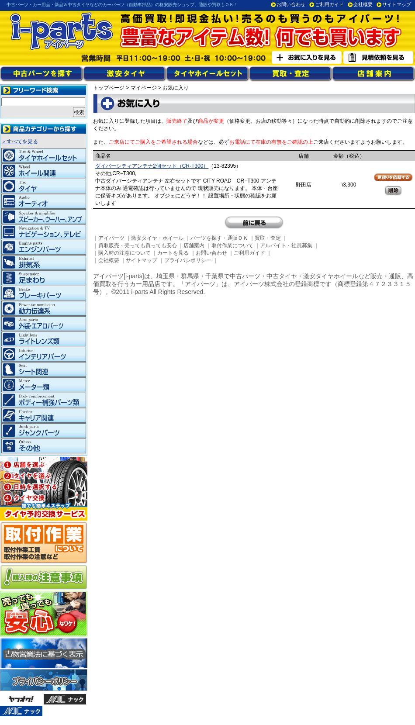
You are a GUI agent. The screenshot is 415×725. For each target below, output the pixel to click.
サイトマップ (396, 4)
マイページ (144, 88)
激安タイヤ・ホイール (157, 238)
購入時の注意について (124, 253)
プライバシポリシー (187, 260)
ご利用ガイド (329, 4)
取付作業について (232, 245)
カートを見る (173, 253)
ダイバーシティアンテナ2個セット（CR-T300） (151, 166)
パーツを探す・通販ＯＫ (219, 238)
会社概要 (363, 4)
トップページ (109, 88)
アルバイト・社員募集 (286, 245)
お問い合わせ (291, 4)
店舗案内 (193, 245)
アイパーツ (111, 238)
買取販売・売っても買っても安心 (137, 245)
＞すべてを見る (19, 141)
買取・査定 (268, 238)
